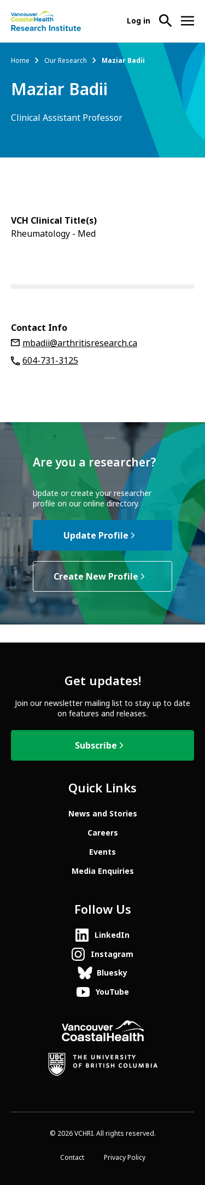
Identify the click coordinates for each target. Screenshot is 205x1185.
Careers (102, 832)
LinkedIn (112, 935)
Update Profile (95, 535)
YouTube (112, 991)
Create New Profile (96, 576)
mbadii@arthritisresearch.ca (79, 343)
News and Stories (102, 813)
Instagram (112, 954)
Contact (72, 1158)
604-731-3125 (50, 360)
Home (20, 60)
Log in (138, 20)
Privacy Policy (124, 1158)
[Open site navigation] (187, 20)
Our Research (65, 60)
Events (102, 852)
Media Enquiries (103, 871)
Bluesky (112, 972)
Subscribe (96, 745)
